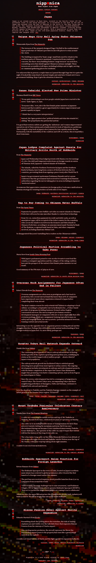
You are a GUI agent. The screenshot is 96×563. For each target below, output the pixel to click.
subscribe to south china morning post (67, 277)
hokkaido (45, 194)
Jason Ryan (64, 558)
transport (80, 238)
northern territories (59, 194)
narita (63, 543)
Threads (54, 561)
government (73, 139)
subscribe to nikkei (75, 400)
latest (48, 13)
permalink (56, 85)
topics (47, 10)
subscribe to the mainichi (72, 85)
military (73, 194)
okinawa (81, 82)
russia (81, 194)
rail (82, 397)
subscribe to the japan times (71, 241)
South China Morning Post (40, 255)
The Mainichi (39, 45)
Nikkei (32, 349)
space (71, 501)
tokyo (67, 397)
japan (74, 82)
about (41, 10)
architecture (64, 82)
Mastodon (42, 561)
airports (80, 543)
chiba (37, 397)
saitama (60, 397)
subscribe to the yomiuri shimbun (69, 453)
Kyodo (37, 518)
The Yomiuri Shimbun (39, 414)
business (74, 335)
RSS (48, 561)
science (64, 501)
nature (71, 238)
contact (54, 10)
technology (79, 501)
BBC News (36, 96)
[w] (36, 33)
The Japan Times (27, 208)
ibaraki (44, 397)
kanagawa (52, 397)
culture (55, 82)
